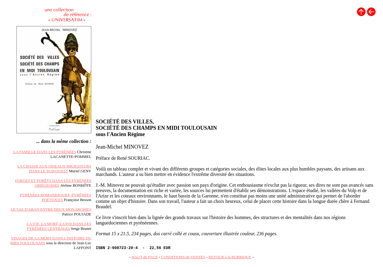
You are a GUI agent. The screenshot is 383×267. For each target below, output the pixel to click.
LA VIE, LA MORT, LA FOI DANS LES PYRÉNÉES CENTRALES (59, 226)
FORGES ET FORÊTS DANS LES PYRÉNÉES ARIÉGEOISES (53, 183)
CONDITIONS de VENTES (183, 257)
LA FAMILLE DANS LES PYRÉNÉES (44, 152)
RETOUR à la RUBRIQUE (230, 257)
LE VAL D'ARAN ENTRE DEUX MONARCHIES (51, 209)
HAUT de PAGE (145, 257)
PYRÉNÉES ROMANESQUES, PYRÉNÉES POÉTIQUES (55, 197)
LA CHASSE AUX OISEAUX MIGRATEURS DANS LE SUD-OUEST (54, 168)
